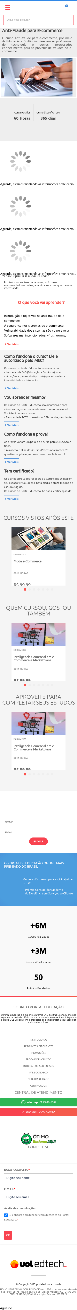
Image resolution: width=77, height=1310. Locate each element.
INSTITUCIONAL (38, 1040)
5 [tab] (43, 589)
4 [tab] (38, 589)
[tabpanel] (38, 560)
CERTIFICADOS (38, 1086)
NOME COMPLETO (17, 1170)
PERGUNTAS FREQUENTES (38, 1046)
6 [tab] (47, 589)
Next (72, 553)
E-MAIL (9, 1189)
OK (8, 1235)
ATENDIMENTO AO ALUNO (38, 1111)
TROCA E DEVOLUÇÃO (38, 1059)
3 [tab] (34, 589)
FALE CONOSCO (38, 1073)
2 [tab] (29, 589)
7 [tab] (52, 589)
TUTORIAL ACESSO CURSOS (38, 1066)
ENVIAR (38, 841)
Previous (5, 553)
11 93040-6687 (41, 1102)
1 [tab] (25, 589)
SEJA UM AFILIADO (38, 1079)
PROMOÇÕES (38, 1053)
